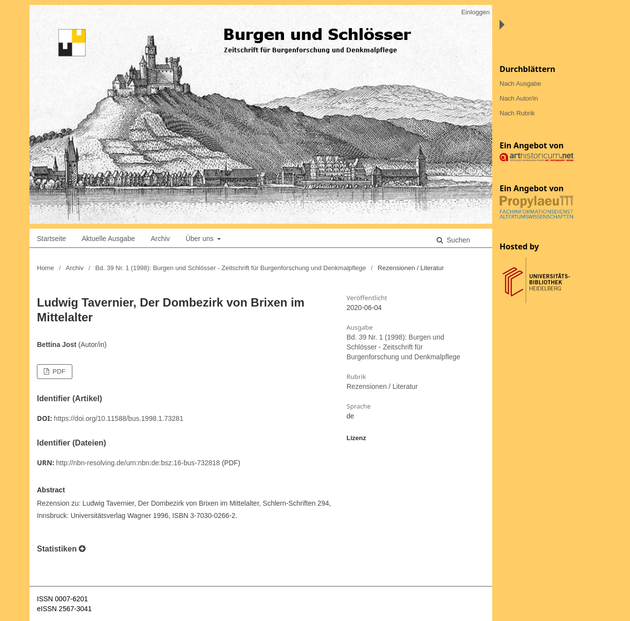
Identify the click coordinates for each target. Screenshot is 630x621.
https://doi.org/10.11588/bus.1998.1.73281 (118, 418)
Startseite (51, 238)
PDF (58, 371)
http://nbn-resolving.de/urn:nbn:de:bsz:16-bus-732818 (138, 463)
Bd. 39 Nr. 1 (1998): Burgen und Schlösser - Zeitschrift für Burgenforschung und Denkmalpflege (230, 268)
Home (45, 268)
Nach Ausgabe (520, 83)
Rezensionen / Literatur (382, 386)
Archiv (160, 238)
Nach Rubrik (517, 113)
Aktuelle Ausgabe (108, 238)
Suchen (457, 240)
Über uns (201, 238)
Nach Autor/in (519, 98)
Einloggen (475, 12)
